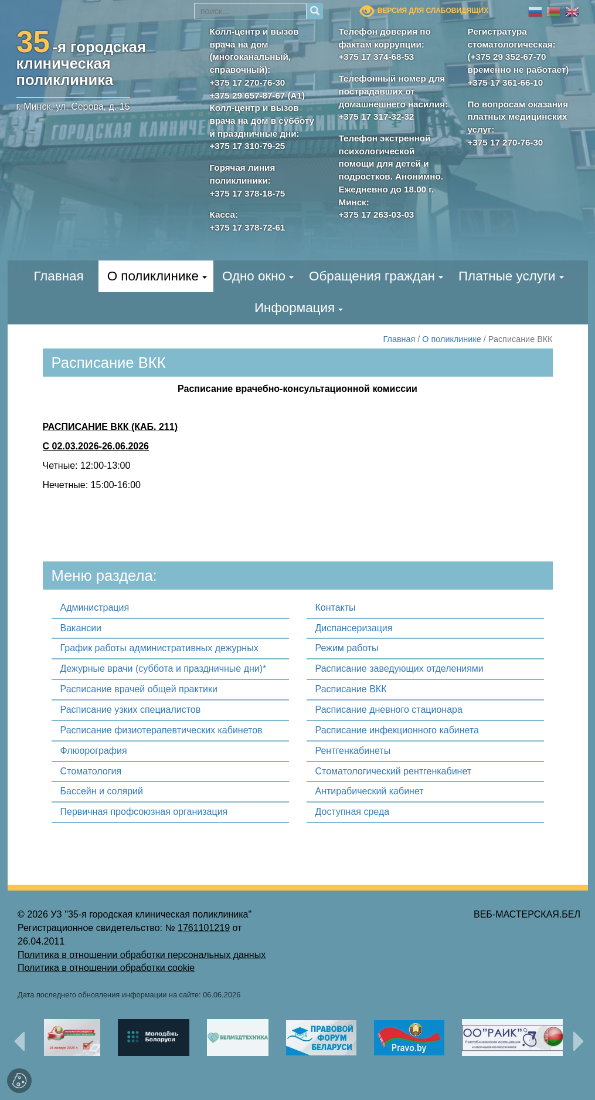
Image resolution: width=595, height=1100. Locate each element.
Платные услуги (507, 276)
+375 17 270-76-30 (247, 82)
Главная (58, 276)
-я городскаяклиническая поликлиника (81, 61)
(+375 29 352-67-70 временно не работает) (518, 63)
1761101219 (204, 928)
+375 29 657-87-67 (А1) (257, 95)
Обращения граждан (372, 276)
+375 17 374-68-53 (376, 57)
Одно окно (253, 276)
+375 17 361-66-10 (505, 82)
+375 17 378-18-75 (247, 193)
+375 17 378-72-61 (247, 227)
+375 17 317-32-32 (376, 116)
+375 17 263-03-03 (376, 214)
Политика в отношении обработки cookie (106, 968)
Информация (294, 307)
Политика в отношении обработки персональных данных (142, 955)
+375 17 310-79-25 (247, 146)
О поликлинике (153, 276)
